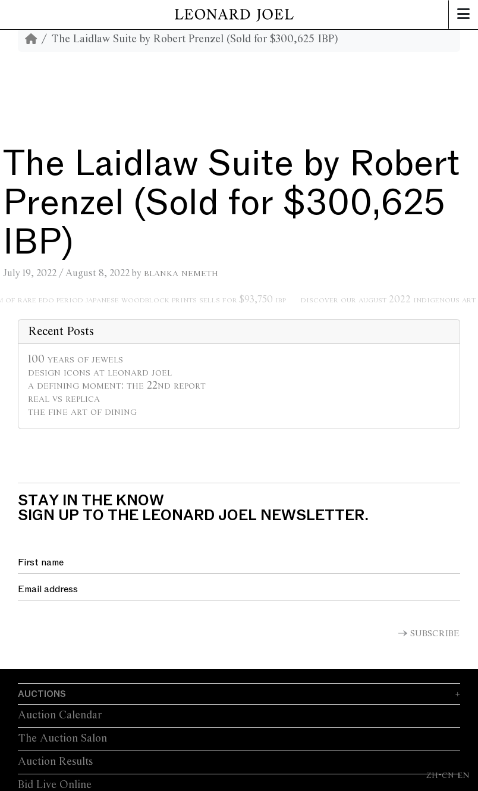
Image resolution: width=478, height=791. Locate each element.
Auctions (42, 694)
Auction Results (55, 761)
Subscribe (435, 634)
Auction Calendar (60, 715)
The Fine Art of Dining (82, 411)
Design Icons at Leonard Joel (100, 372)
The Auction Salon (62, 738)
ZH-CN (440, 774)
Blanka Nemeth (181, 273)
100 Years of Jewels (75, 359)
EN (463, 774)
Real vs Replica (64, 398)
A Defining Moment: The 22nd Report (117, 385)
